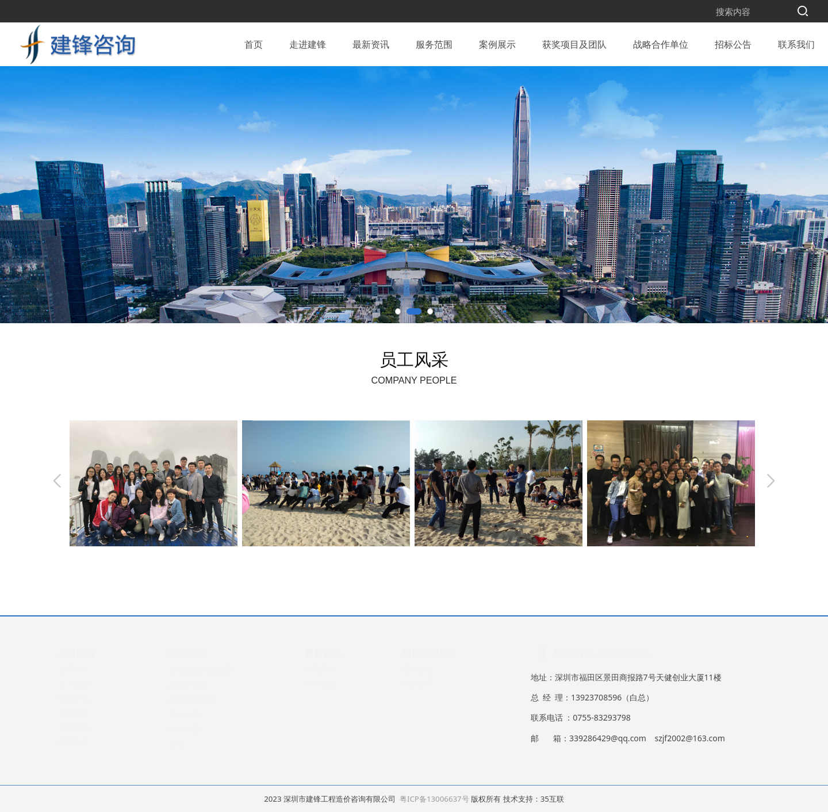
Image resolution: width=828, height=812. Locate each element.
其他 (187, 743)
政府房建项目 (203, 700)
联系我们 (796, 42)
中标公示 (429, 683)
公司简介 (85, 669)
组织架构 (85, 741)
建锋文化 (85, 697)
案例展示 (497, 42)
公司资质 (85, 727)
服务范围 (434, 42)
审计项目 (195, 728)
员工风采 (85, 683)
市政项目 (195, 714)
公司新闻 (332, 669)
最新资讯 (370, 42)
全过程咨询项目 (211, 670)
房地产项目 (199, 685)
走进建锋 (307, 42)
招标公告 (733, 42)
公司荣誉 (85, 712)
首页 (253, 42)
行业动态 (332, 683)
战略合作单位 (660, 42)
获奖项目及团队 (574, 42)
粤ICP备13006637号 (434, 799)
